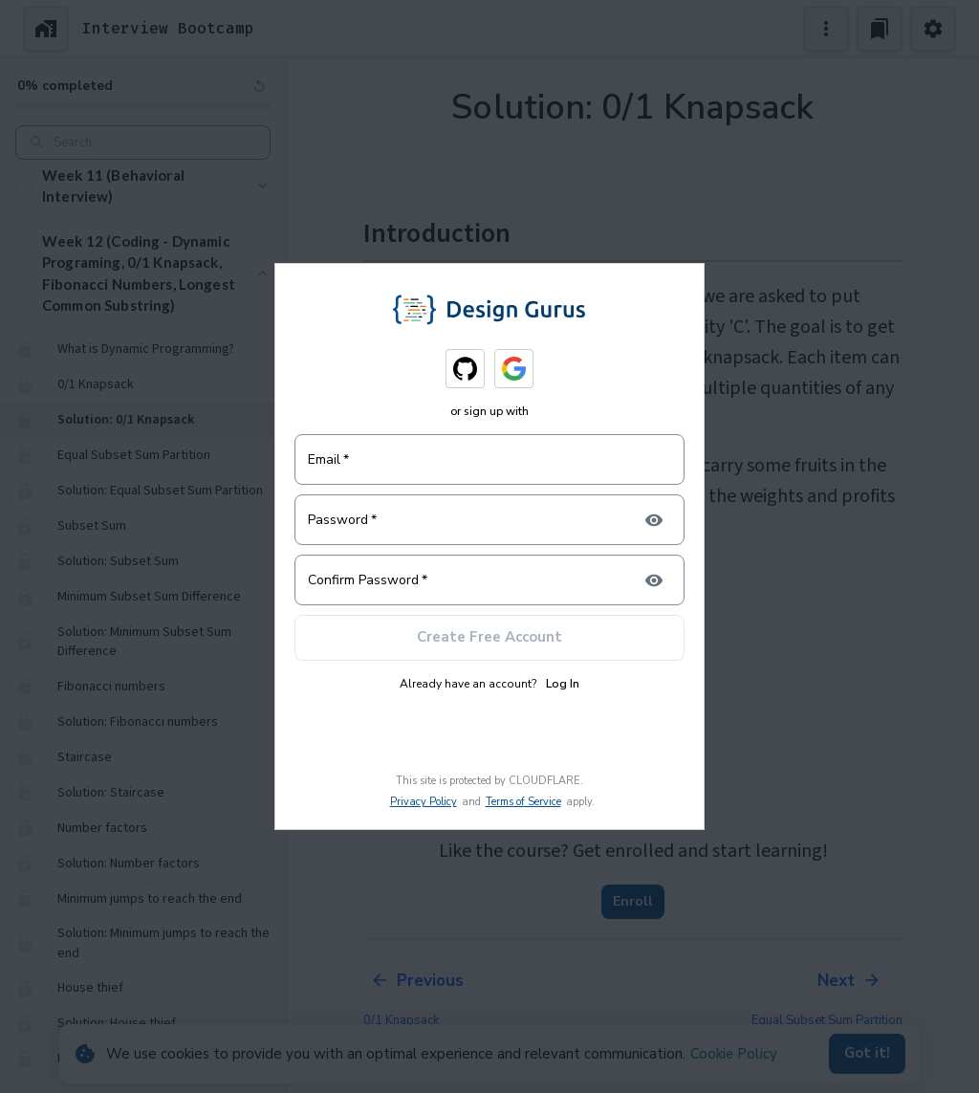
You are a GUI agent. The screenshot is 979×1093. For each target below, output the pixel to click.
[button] (143, 186)
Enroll (632, 902)
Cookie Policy (733, 1053)
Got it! (867, 1054)
